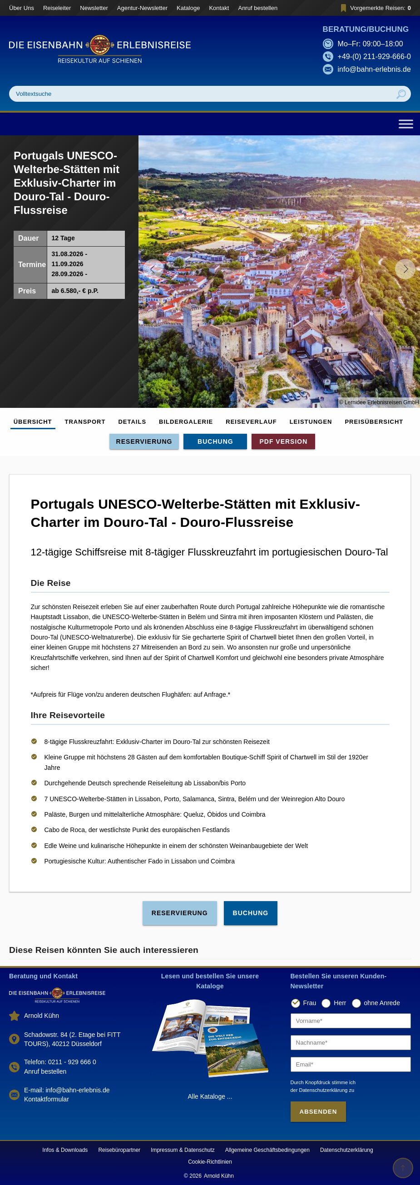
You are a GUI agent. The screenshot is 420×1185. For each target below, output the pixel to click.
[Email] (351, 1064)
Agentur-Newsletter (142, 8)
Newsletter (94, 8)
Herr (340, 1003)
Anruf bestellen (257, 8)
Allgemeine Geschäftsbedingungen (267, 1150)
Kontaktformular (46, 1099)
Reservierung (144, 441)
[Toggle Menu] (406, 123)
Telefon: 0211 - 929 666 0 (60, 1062)
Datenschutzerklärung (346, 1150)
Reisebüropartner (119, 1150)
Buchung (215, 441)
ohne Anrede (382, 1003)
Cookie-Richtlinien (210, 1162)
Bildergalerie (186, 421)
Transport (85, 421)
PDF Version (283, 441)
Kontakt (219, 8)
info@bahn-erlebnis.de (374, 69)
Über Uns (21, 8)
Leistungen (311, 421)
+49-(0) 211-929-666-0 (374, 56)
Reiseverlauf (251, 421)
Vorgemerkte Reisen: (374, 8)
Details (132, 421)
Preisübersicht (374, 421)
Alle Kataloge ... (210, 1096)
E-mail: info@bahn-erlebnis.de (67, 1090)
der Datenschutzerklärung (319, 1090)
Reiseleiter (57, 8)
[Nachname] (351, 1042)
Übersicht (33, 421)
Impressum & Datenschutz (183, 1150)
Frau (309, 1003)
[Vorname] (351, 1020)
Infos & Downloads (65, 1150)
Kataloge (188, 8)
